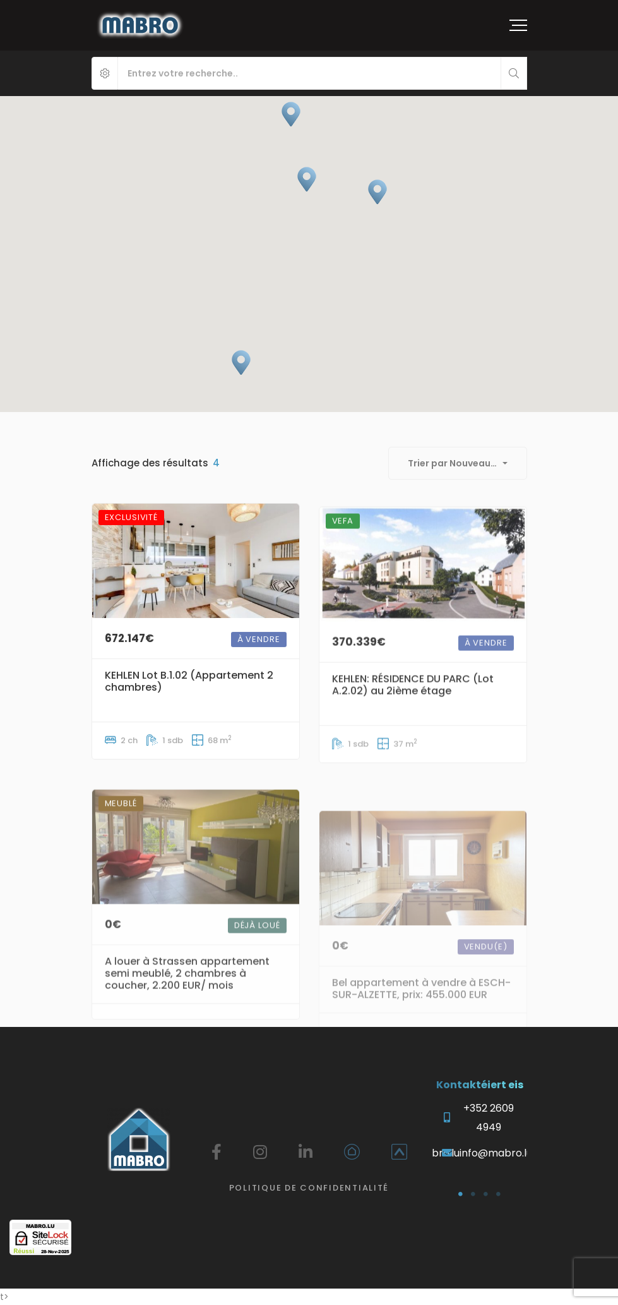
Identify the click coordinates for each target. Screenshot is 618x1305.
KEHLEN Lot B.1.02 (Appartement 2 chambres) (189, 701)
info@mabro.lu (496, 1153)
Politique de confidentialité (309, 1188)
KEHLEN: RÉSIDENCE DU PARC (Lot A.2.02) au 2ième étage (413, 720)
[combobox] (457, 463)
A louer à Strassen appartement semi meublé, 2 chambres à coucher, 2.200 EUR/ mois (187, 1021)
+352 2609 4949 (488, 1117)
